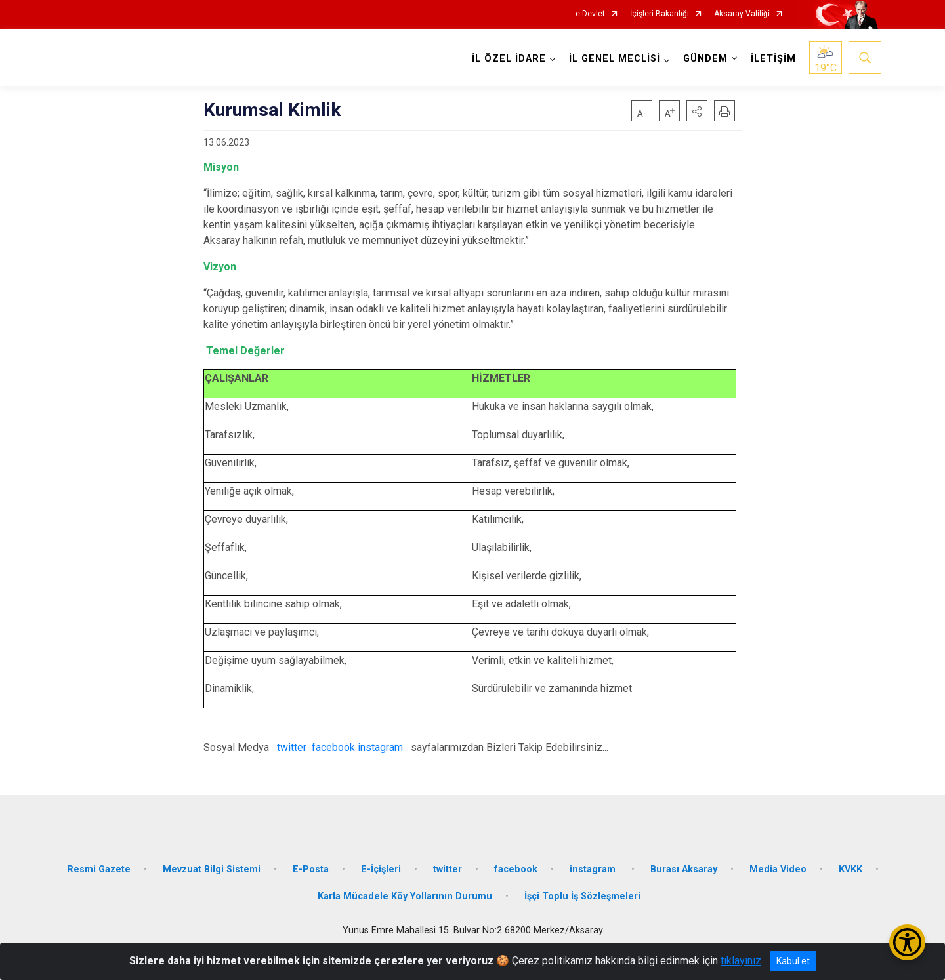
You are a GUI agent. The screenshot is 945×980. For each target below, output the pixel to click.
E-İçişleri (381, 868)
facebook (333, 747)
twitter (293, 747)
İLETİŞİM (773, 58)
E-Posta (311, 868)
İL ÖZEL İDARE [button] (509, 58)
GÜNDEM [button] (705, 58)
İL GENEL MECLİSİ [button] (614, 58)
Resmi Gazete (99, 868)
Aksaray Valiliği (742, 14)
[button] (696, 110)
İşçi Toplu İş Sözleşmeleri (582, 896)
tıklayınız (741, 960)
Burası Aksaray (683, 868)
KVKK (850, 868)
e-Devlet (590, 14)
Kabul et (793, 961)
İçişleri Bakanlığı (659, 14)
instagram (380, 747)
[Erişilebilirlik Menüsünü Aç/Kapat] (907, 942)
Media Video (778, 868)
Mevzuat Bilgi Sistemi (212, 868)
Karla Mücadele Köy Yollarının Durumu (405, 896)
